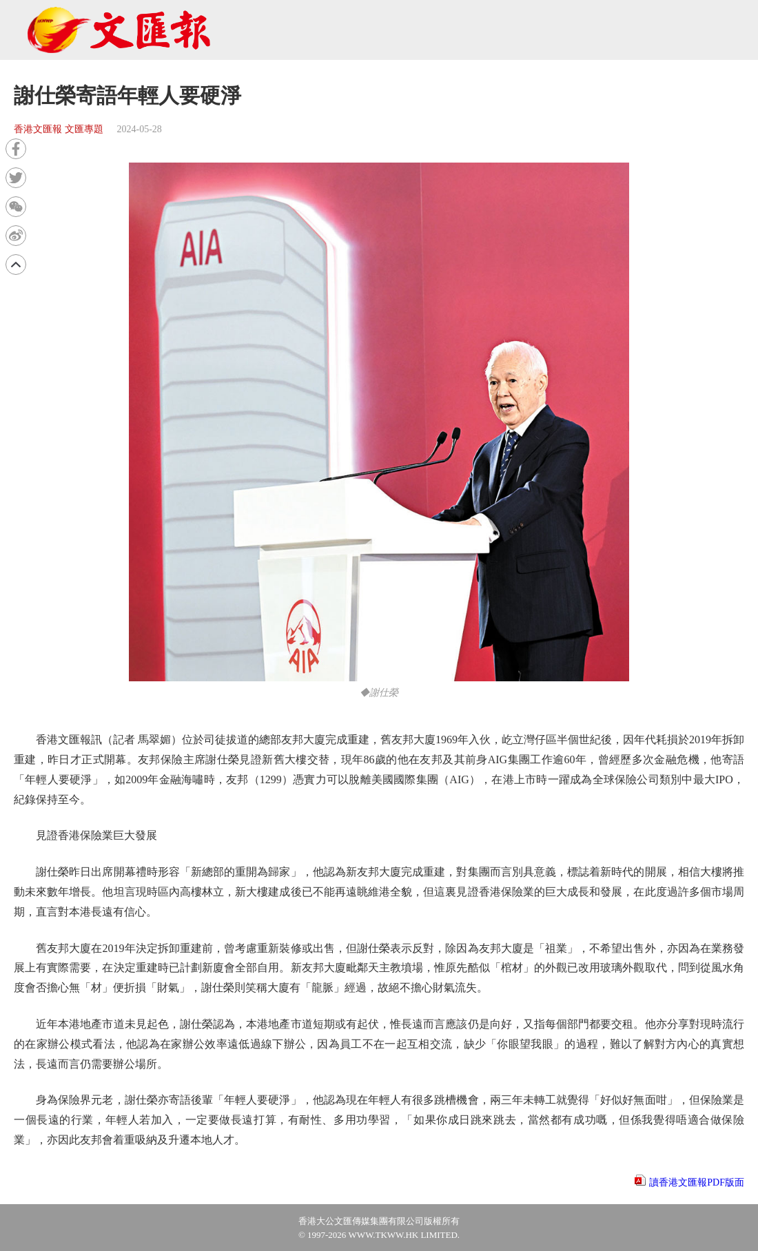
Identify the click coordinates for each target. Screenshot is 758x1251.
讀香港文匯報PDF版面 (696, 1182)
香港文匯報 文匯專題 (58, 129)
